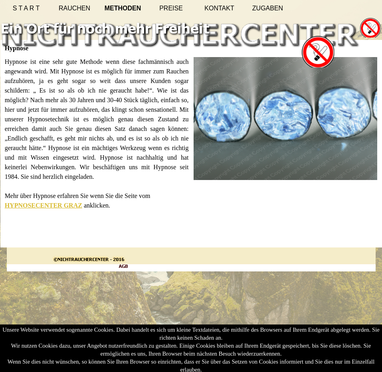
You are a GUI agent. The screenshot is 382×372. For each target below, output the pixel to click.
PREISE (171, 8)
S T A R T (26, 8)
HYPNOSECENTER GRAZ (43, 205)
